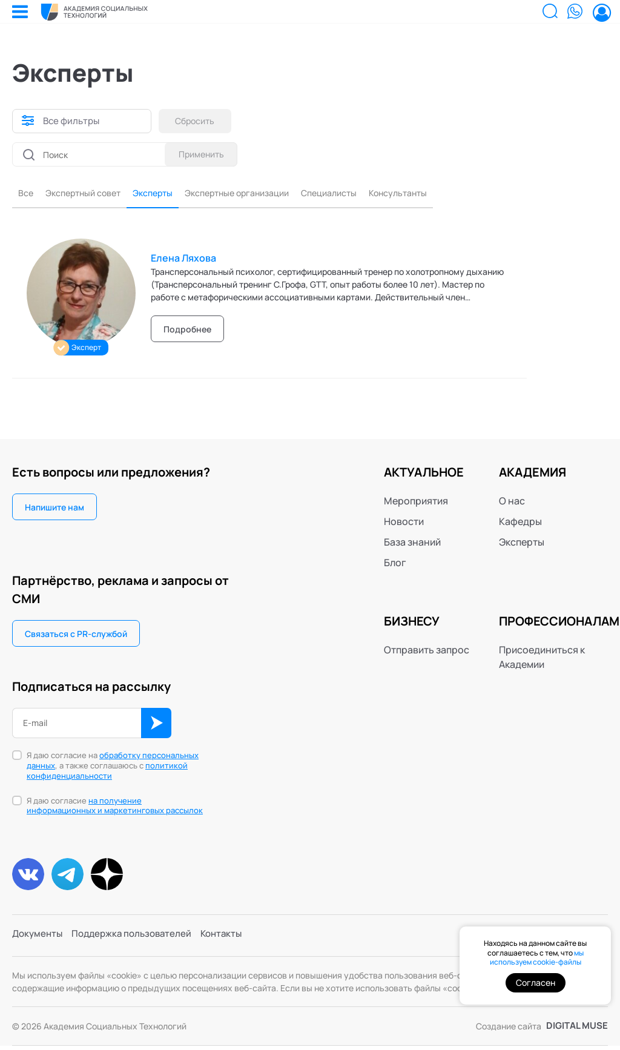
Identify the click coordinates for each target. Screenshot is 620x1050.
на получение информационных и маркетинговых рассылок (115, 807)
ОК (156, 725)
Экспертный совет (90, 194)
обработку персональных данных (113, 762)
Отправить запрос (426, 651)
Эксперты (168, 194)
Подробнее (187, 331)
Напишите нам (54, 509)
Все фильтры (73, 121)
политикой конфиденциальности (107, 772)
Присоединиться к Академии (542, 659)
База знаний (412, 543)
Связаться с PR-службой (76, 635)
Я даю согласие (115, 807)
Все (26, 194)
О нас (512, 502)
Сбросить (198, 121)
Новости (404, 523)
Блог (395, 564)
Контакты (232, 940)
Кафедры (520, 523)
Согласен (535, 982)
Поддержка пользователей (137, 940)
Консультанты (443, 194)
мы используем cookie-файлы (537, 958)
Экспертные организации (263, 194)
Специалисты (366, 194)
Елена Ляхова (183, 259)
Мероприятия (416, 502)
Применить (198, 154)
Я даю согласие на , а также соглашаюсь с (113, 767)
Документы (38, 940)
